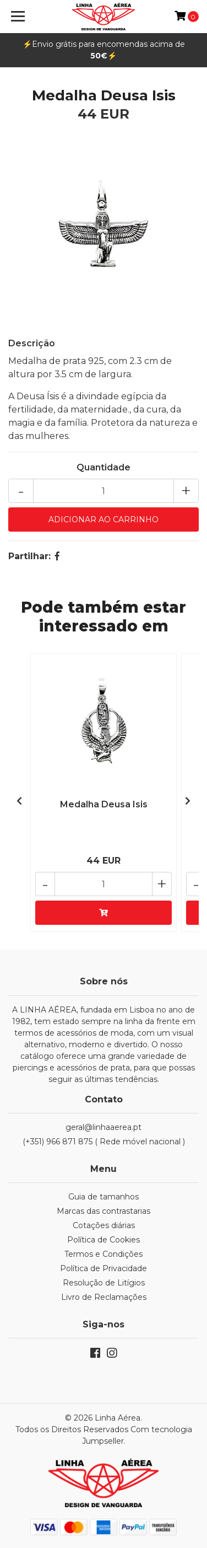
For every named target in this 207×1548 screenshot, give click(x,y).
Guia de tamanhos (103, 1197)
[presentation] (19, 801)
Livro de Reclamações (103, 1297)
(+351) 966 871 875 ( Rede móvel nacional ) (104, 1142)
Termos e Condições (103, 1254)
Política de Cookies (103, 1240)
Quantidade (103, 467)
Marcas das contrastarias (103, 1211)
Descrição (31, 343)
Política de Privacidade (103, 1268)
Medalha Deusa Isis (104, 804)
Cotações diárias (104, 1225)
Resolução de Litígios (104, 1283)
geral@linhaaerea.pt (103, 1127)
